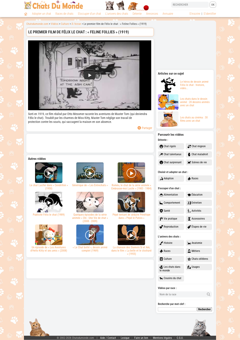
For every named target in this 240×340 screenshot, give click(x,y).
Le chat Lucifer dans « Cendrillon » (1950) (48, 176)
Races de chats (64, 13)
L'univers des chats (116, 13)
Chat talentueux (170, 154)
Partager (145, 128)
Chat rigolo (168, 146)
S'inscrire (194, 13)
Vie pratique (168, 219)
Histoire (166, 243)
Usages (193, 267)
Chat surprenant (170, 162)
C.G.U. (180, 337)
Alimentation (169, 195)
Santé (165, 211)
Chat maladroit (197, 154)
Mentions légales (162, 337)
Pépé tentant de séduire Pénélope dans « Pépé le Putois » (131, 206)
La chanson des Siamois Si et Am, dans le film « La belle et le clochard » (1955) (131, 239)
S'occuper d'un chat (89, 13)
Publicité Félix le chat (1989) (48, 204)
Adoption (167, 178)
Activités (194, 211)
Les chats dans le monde (170, 268)
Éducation (195, 195)
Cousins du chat (170, 278)
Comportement (170, 203)
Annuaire (168, 13)
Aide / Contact (108, 337)
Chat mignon (196, 146)
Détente (137, 13)
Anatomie (194, 243)
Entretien (194, 203)
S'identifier (210, 13)
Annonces (152, 13)
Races (192, 178)
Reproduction (169, 227)
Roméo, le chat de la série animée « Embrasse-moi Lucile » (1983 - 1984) (131, 176)
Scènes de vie (197, 162)
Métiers (193, 251)
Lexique (125, 337)
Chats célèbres (197, 259)
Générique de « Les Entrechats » (90, 174)
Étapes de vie (196, 227)
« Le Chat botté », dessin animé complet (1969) (90, 238)
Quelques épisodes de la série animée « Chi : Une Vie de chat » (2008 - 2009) (90, 207)
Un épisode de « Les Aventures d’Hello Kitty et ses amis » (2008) (48, 238)
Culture (166, 259)
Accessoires (196, 219)
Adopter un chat (41, 13)
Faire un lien (141, 337)
